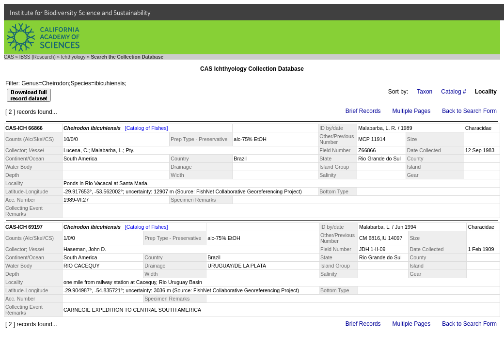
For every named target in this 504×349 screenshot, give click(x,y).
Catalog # (453, 91)
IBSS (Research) (37, 57)
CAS (9, 57)
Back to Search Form (469, 111)
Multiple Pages (412, 111)
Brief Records (363, 111)
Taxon (424, 91)
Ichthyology (73, 57)
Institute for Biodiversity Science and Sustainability (80, 12)
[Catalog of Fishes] (146, 128)
